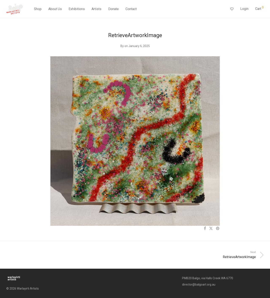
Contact (131, 9)
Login (244, 9)
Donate (113, 9)
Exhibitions (77, 9)
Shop (38, 9)
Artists (96, 9)
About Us (55, 9)
